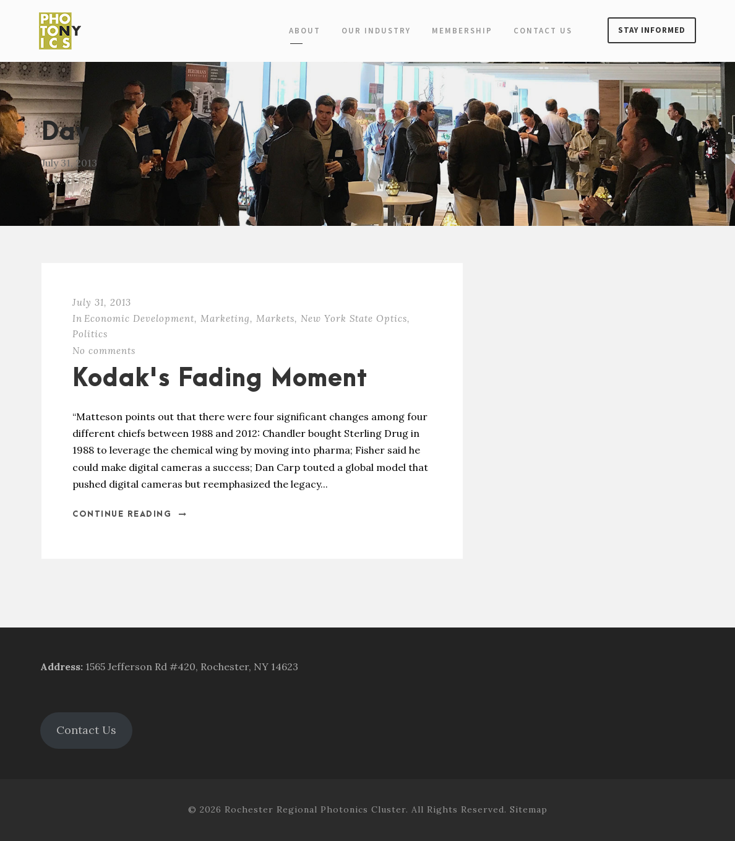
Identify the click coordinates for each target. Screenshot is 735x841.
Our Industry (376, 30)
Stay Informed (652, 30)
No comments (103, 350)
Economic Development (139, 318)
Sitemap (529, 809)
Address (60, 666)
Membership (462, 30)
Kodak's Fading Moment (220, 379)
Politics (90, 334)
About (304, 30)
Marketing (225, 318)
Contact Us (543, 30)
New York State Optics (354, 318)
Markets (275, 318)
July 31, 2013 (101, 302)
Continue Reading (129, 514)
